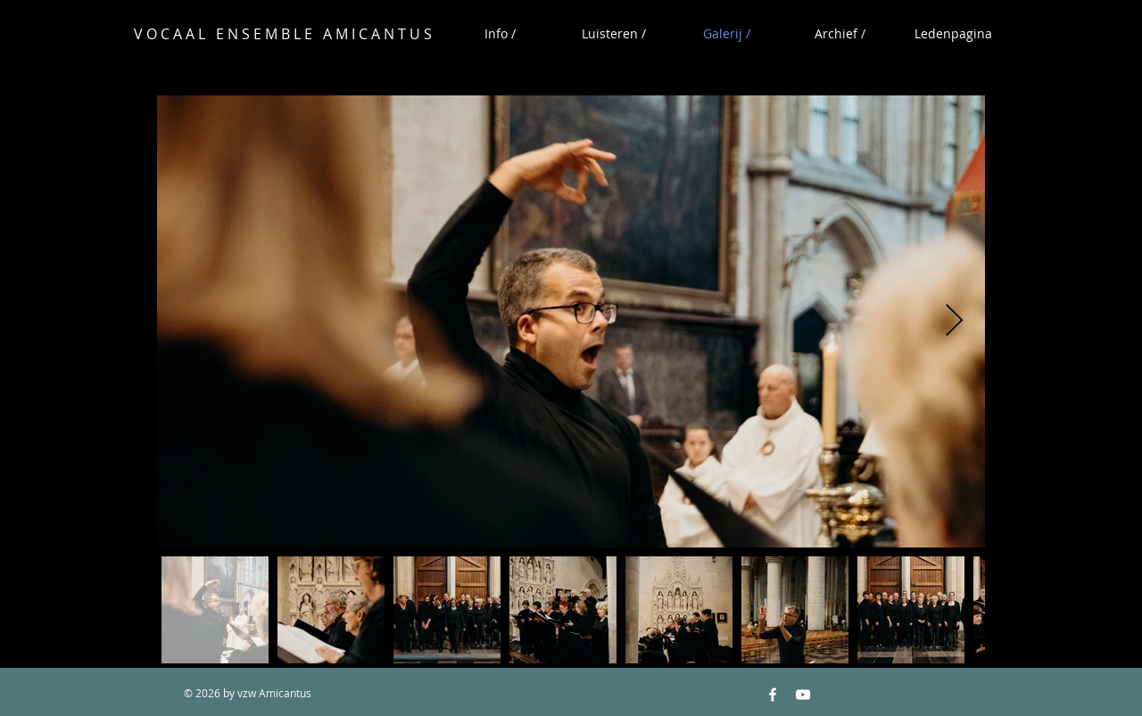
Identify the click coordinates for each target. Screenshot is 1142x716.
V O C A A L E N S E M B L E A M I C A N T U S (283, 34)
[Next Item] (954, 321)
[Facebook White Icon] (773, 695)
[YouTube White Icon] (803, 695)
